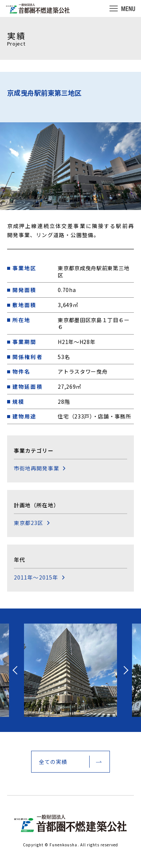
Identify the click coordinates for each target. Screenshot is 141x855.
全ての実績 (53, 761)
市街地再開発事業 (36, 468)
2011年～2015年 (36, 577)
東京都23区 (29, 523)
